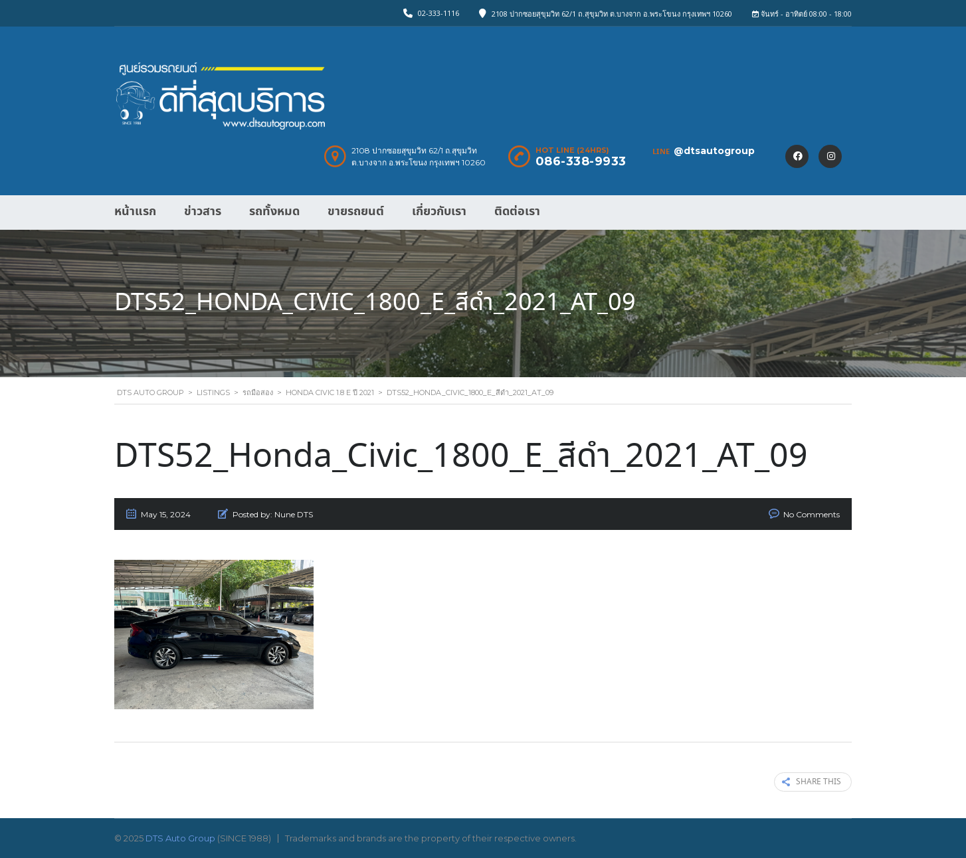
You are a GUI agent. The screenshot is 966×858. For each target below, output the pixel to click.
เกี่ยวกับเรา (439, 211)
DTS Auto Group (180, 838)
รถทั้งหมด (274, 211)
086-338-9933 (581, 161)
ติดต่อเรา (517, 211)
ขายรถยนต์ (356, 211)
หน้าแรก (135, 211)
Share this (811, 782)
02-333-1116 (438, 13)
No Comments (811, 514)
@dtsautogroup (714, 151)
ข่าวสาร (202, 211)
